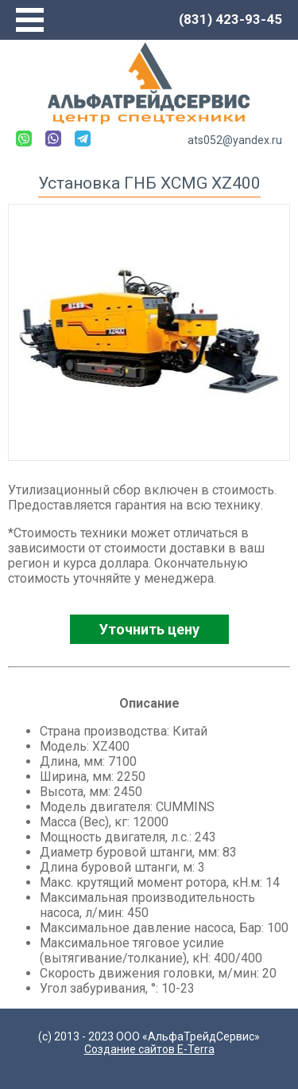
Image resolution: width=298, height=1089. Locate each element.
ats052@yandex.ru (235, 140)
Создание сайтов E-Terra (149, 1049)
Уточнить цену (149, 629)
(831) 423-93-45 (230, 19)
